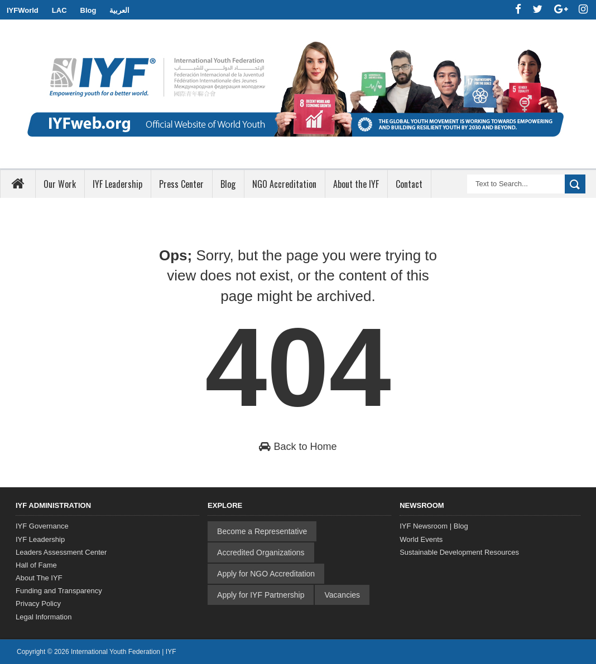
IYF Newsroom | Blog (434, 526)
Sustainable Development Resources (459, 552)
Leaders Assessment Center (61, 552)
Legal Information (43, 617)
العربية (119, 10)
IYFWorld (23, 10)
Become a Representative (262, 531)
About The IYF (39, 578)
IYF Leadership (40, 539)
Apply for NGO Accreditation (266, 573)
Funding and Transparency (59, 591)
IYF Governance (42, 526)
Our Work (60, 184)
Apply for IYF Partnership (260, 594)
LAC (59, 10)
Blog (88, 10)
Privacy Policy (38, 603)
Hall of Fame (36, 565)
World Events (421, 539)
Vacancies (342, 594)
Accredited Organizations (260, 552)
